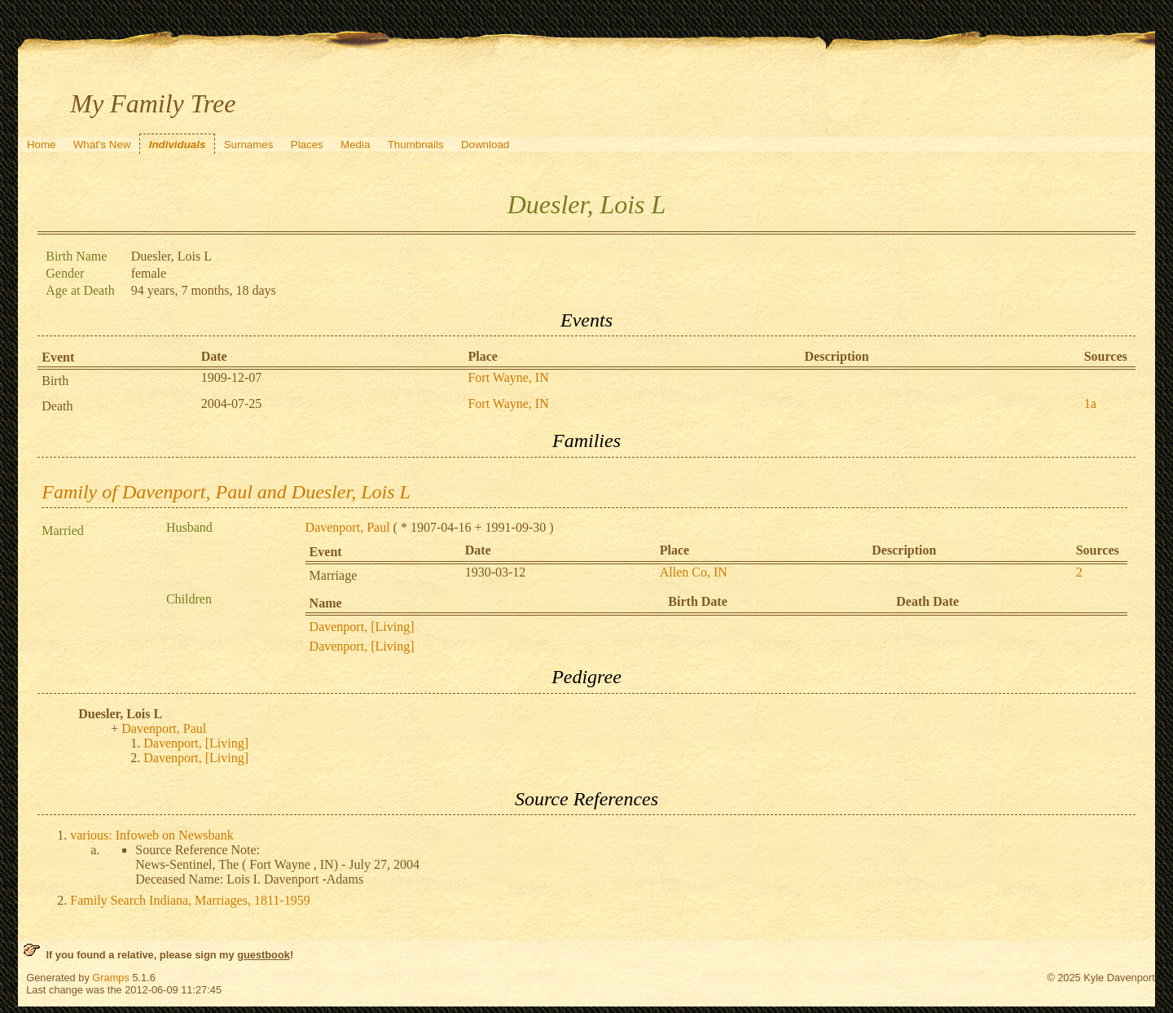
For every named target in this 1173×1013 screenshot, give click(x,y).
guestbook (263, 955)
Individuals (177, 144)
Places (307, 144)
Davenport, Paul (347, 527)
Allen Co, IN (693, 572)
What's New (102, 144)
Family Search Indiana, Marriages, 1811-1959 (190, 900)
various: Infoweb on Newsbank (151, 835)
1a (1090, 403)
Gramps (111, 977)
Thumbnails (416, 144)
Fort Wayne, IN (508, 377)
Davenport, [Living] (362, 627)
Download (485, 144)
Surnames (249, 144)
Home (41, 144)
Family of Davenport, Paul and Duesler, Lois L (226, 491)
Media (355, 144)
